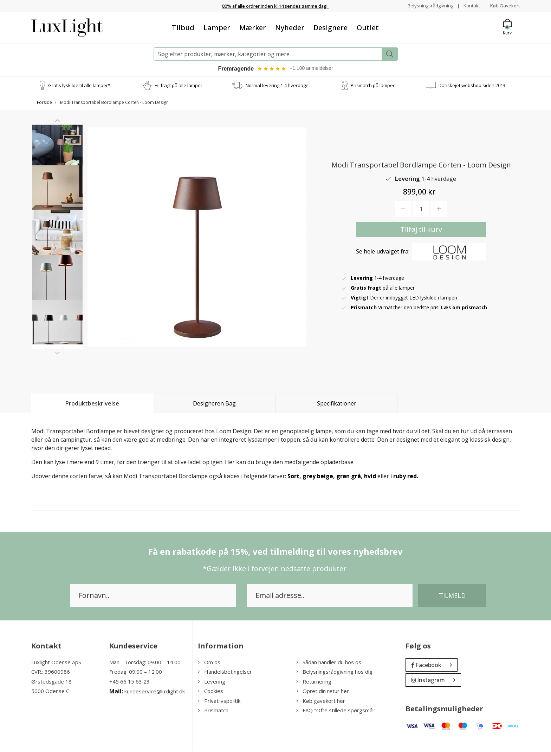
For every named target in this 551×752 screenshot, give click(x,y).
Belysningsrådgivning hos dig (334, 672)
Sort (293, 477)
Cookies (210, 691)
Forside (44, 103)
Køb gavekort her (320, 701)
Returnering (313, 682)
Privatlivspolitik (219, 701)
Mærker (252, 27)
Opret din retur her (322, 691)
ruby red (405, 477)
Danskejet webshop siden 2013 (472, 86)
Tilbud (183, 27)
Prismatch (213, 711)
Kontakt (469, 5)
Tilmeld (452, 596)
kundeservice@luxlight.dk (154, 692)
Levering (211, 682)
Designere (330, 27)
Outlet (368, 27)
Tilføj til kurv (421, 230)
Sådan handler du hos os (328, 662)
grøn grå (348, 477)
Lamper (216, 27)
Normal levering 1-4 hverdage (277, 86)
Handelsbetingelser (225, 672)
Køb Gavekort (504, 5)
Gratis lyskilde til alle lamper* (79, 86)
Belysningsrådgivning (426, 5)
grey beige (318, 477)
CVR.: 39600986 (50, 672)
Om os (209, 662)
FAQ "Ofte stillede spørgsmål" (336, 711)
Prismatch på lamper (373, 86)
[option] (57, 153)
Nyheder (289, 27)
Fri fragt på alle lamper (178, 86)
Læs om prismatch (464, 308)
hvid (370, 477)
